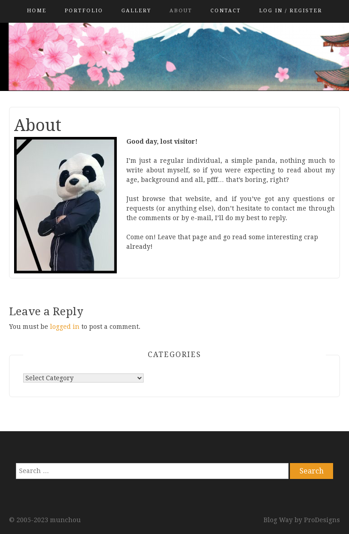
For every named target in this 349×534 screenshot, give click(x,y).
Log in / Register (290, 11)
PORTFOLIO (84, 11)
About (181, 11)
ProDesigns (322, 520)
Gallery (136, 11)
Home (36, 11)
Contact (225, 11)
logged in (65, 326)
